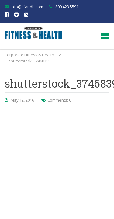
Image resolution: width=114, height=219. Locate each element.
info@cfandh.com (27, 6)
